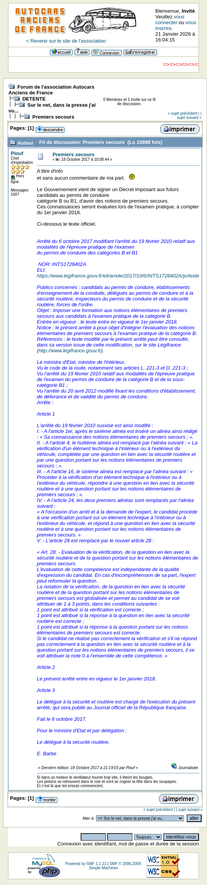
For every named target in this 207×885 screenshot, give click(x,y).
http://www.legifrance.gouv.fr (69, 350)
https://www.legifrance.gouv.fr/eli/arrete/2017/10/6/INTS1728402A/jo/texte (118, 276)
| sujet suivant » (189, 115)
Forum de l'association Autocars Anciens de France (51, 90)
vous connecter (169, 19)
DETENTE (34, 99)
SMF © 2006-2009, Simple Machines (115, 866)
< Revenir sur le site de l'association (66, 41)
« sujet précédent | (183, 113)
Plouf (17, 153)
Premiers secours (53, 117)
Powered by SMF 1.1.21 (85, 864)
